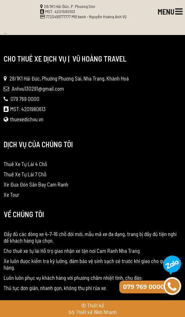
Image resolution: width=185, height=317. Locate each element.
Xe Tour (11, 194)
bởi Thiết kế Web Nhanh (93, 312)
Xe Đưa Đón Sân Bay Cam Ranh (36, 184)
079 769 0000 (21, 98)
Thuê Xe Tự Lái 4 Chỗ (25, 164)
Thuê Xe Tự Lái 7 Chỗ (25, 174)
